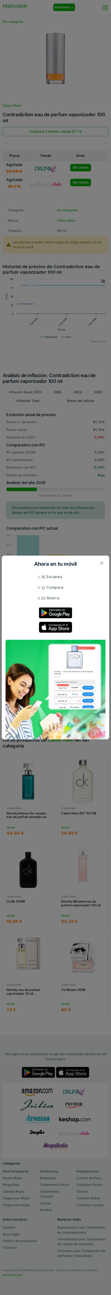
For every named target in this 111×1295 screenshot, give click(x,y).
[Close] (101, 563)
